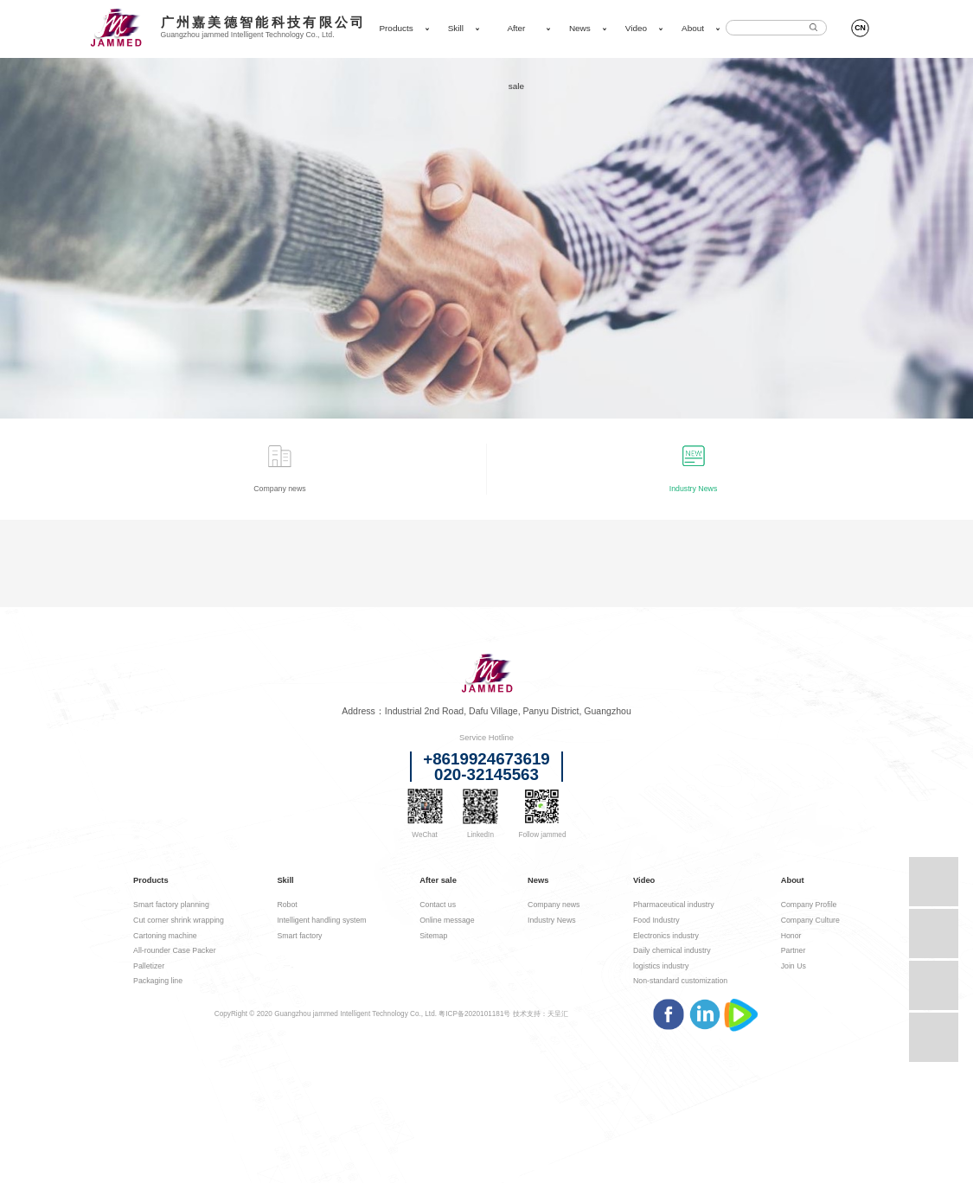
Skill (456, 28)
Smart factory (299, 935)
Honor (791, 935)
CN (860, 27)
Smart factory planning (171, 904)
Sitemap (433, 935)
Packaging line (157, 980)
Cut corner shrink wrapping (178, 920)
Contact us (437, 904)
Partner (793, 950)
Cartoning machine (165, 935)
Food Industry (656, 920)
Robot (287, 904)
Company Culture (810, 920)
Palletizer (148, 966)
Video (636, 28)
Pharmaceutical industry (673, 904)
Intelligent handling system (321, 920)
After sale (516, 57)
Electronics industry (666, 935)
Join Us (793, 966)
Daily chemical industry (672, 950)
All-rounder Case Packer (174, 950)
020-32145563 (486, 775)
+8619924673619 (486, 759)
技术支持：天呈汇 (540, 1014)
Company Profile (809, 904)
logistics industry (660, 966)
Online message (446, 920)
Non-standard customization (680, 980)
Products (396, 28)
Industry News (552, 920)
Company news (553, 904)
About (693, 28)
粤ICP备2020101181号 (474, 1014)
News (580, 28)
